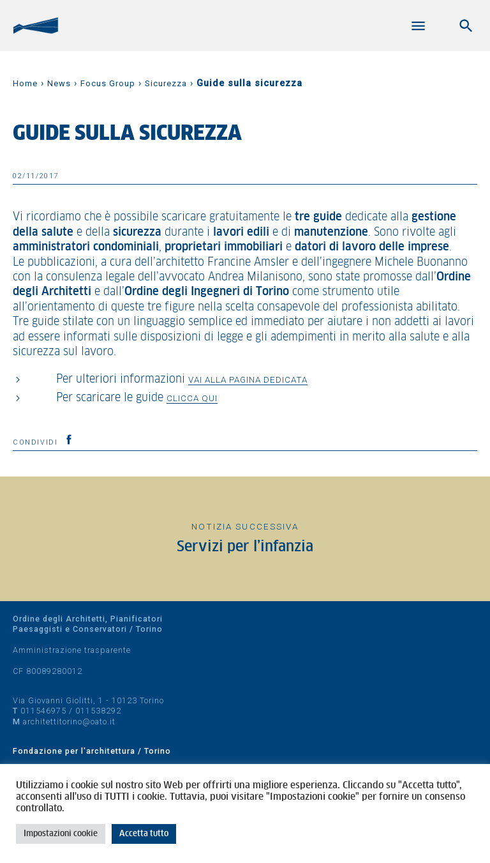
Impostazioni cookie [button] (61, 834)
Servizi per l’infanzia (245, 547)
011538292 (98, 710)
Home (25, 83)
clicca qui (192, 398)
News (59, 83)
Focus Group (107, 83)
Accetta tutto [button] (143, 834)
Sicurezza (166, 83)
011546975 (43, 710)
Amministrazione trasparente (72, 650)
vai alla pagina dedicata (248, 379)
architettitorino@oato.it (69, 721)
